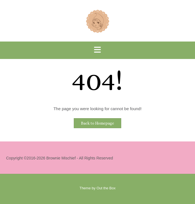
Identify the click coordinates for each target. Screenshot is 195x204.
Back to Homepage (97, 123)
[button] (97, 50)
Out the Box (106, 188)
